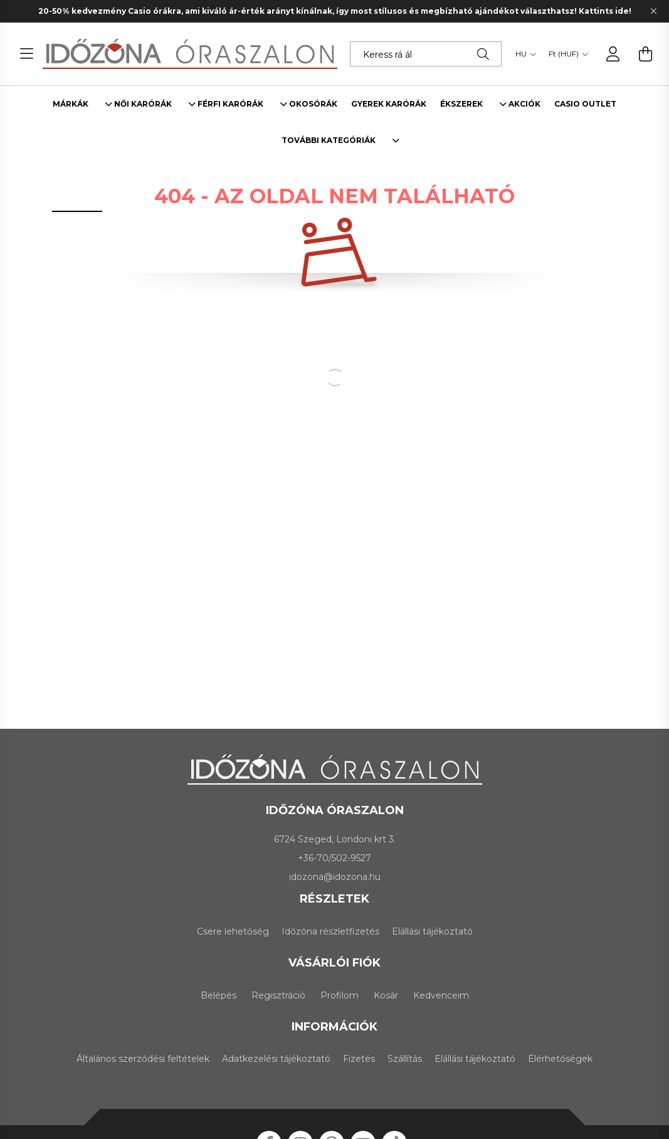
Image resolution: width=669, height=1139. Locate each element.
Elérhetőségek (560, 1058)
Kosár (386, 995)
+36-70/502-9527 (334, 858)
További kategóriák (329, 140)
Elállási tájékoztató (432, 931)
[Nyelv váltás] (522, 53)
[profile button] (613, 53)
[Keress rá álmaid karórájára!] (426, 53)
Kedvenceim (441, 995)
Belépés (218, 995)
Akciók (524, 104)
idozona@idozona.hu (335, 876)
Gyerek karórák (388, 104)
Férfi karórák (230, 104)
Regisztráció (278, 995)
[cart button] (645, 53)
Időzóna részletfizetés (330, 931)
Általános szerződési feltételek (142, 1058)
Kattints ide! (605, 11)
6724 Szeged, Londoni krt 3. (335, 839)
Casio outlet (585, 104)
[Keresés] (483, 53)
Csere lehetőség (233, 931)
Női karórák (143, 104)
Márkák (70, 104)
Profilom (339, 995)
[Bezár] (653, 11)
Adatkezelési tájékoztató (276, 1058)
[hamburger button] (27, 53)
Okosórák (313, 104)
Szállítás (404, 1058)
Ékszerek (461, 104)
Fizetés (359, 1058)
